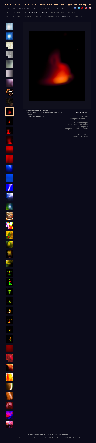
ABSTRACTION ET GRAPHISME (36, 13)
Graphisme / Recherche (32, 16)
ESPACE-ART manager (71, 438)
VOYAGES (71, 13)
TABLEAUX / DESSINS (13, 13)
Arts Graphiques (79, 16)
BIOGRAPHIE (46, 9)
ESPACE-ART (54, 438)
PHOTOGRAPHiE (57, 13)
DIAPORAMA (10, 9)
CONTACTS (59, 9)
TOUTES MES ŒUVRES (28, 9)
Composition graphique (13, 16)
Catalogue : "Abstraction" (78, 119)
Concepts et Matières (52, 16)
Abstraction (66, 16)
